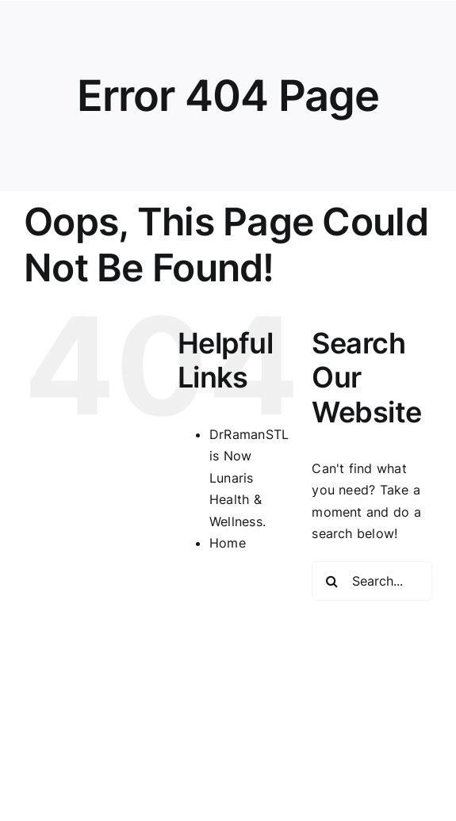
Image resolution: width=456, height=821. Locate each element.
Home (227, 543)
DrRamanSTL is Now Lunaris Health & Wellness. (249, 477)
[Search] (331, 581)
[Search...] (372, 581)
